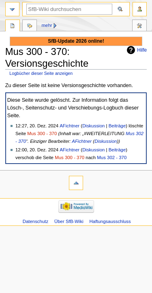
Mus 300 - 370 (42, 133)
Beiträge (117, 125)
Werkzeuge (139, 26)
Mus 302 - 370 (111, 157)
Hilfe (142, 50)
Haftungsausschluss (110, 221)
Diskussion (93, 125)
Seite (12, 26)
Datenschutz (36, 221)
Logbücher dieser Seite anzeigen (41, 73)
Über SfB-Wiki (68, 221)
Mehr (47, 25)
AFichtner (82, 141)
